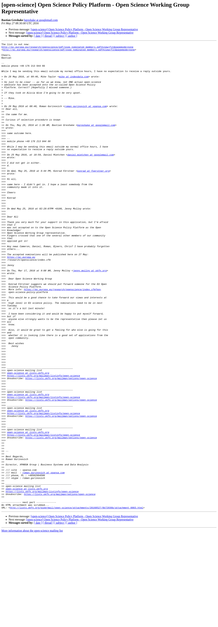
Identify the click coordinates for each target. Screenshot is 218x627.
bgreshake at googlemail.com (41, 20)
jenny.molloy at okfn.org (90, 316)
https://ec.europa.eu (21, 300)
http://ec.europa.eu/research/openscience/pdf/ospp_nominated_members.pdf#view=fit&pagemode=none (67, 48)
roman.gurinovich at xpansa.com (86, 119)
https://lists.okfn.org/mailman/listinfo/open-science (43, 442)
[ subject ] (60, 35)
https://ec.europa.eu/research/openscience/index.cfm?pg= (62, 339)
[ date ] (38, 35)
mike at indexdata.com (73, 83)
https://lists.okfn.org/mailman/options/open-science (61, 445)
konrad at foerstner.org (93, 196)
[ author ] (71, 35)
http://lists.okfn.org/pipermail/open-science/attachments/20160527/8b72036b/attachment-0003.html (76, 600)
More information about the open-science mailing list (32, 623)
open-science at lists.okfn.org (28, 439)
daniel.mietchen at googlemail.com (90, 177)
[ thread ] (48, 35)
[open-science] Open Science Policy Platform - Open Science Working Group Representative (84, 29)
